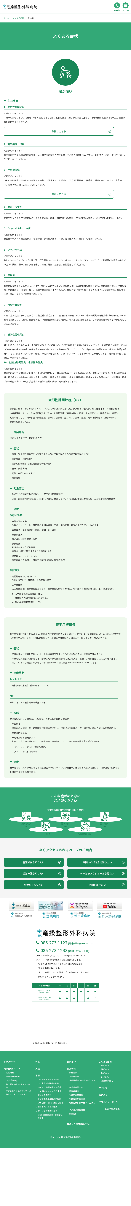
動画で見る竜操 (112, 1166)
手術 (37, 1133)
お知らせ (103, 1153)
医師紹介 (71, 1119)
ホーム (6, 18)
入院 (37, 1126)
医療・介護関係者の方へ (78, 1182)
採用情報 (71, 1126)
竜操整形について (12, 1126)
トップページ (10, 1119)
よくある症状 (18, 18)
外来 (37, 1119)
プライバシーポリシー (109, 1160)
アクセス (103, 1146)
